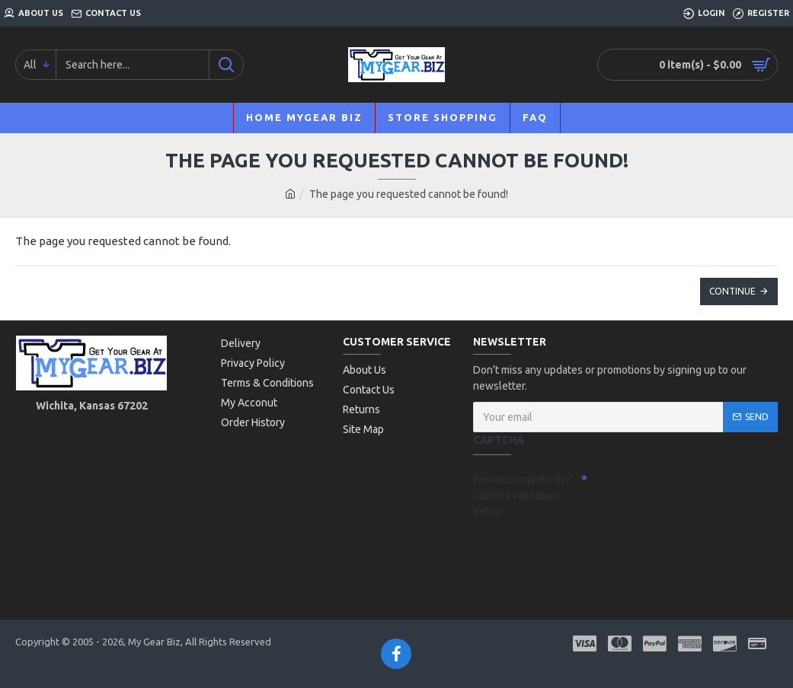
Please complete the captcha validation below (522, 495)
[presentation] (579, 551)
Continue (732, 291)
